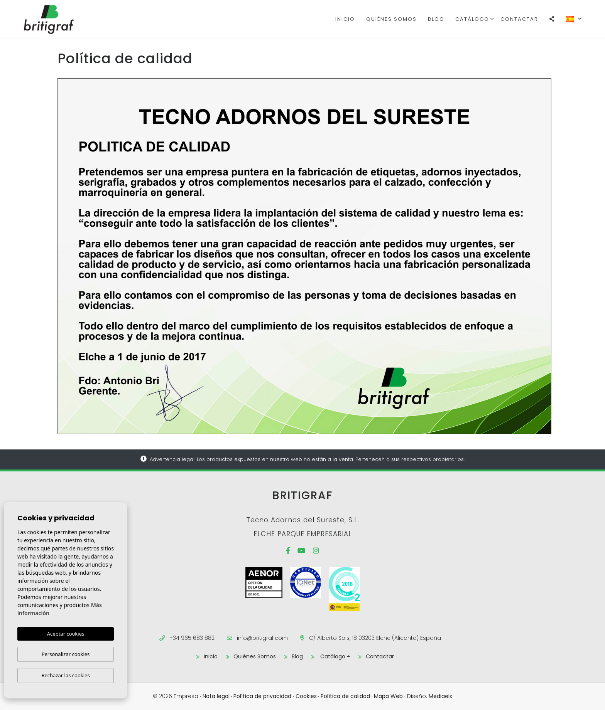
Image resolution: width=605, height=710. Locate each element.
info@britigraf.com (262, 638)
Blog (436, 19)
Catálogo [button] (472, 19)
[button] (552, 19)
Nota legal (216, 696)
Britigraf (62, 19)
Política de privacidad (262, 696)
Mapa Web (388, 696)
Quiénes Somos (391, 19)
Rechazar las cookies (65, 675)
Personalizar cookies (66, 654)
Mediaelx (440, 696)
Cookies (306, 696)
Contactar (519, 19)
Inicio (345, 19)
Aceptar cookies (65, 633)
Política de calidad (345, 696)
